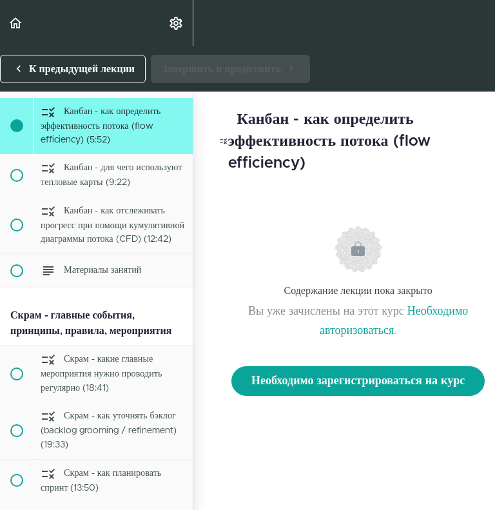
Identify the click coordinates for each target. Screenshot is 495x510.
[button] (16, 23)
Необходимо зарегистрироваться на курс (358, 381)
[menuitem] (176, 23)
